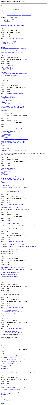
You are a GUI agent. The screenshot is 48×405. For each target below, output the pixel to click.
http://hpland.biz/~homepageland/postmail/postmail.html (19, 15)
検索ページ (3, 403)
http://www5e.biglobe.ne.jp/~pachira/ (15, 38)
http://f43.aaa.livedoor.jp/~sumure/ (14, 128)
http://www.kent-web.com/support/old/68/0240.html (12, 52)
